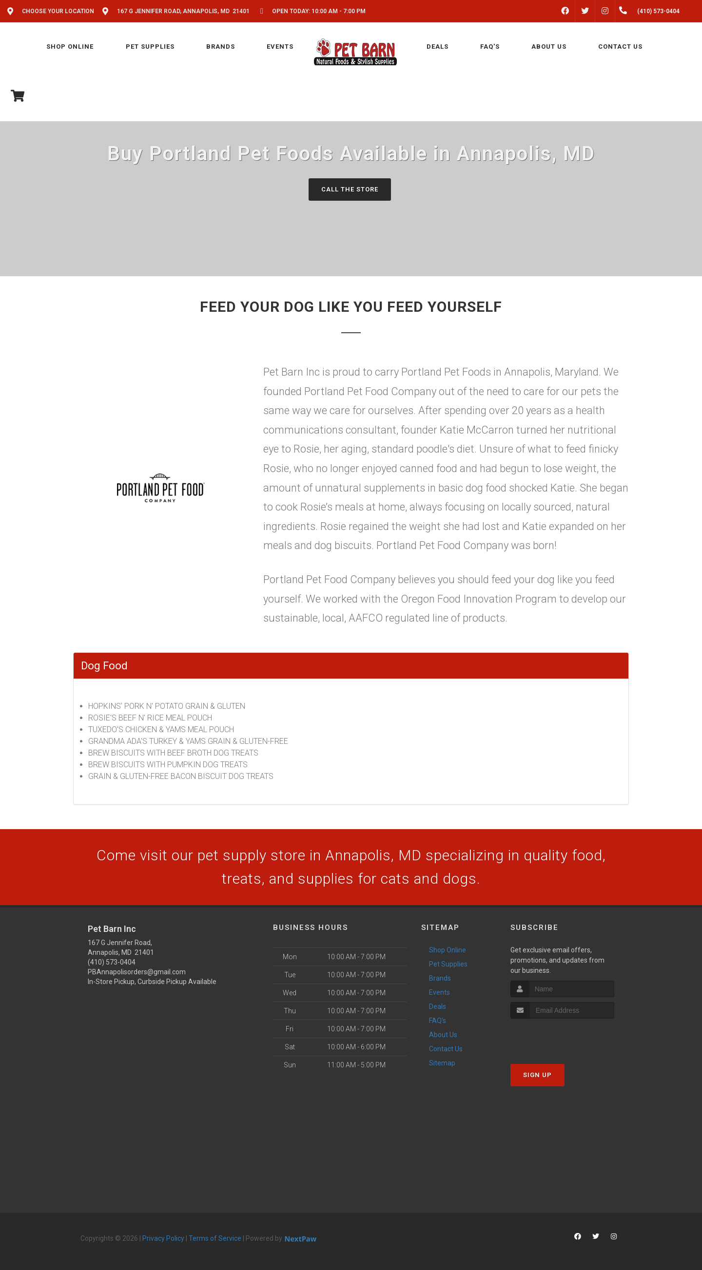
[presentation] (562, 1037)
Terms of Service (215, 1238)
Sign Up (537, 1075)
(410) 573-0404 (112, 962)
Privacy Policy (163, 1238)
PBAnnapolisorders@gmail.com (137, 972)
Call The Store (349, 189)
